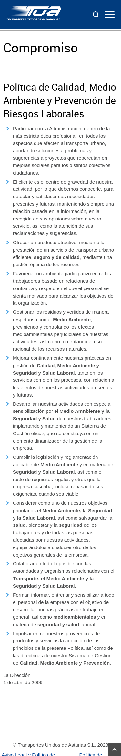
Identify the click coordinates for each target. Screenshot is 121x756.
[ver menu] (110, 14)
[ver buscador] (96, 14)
